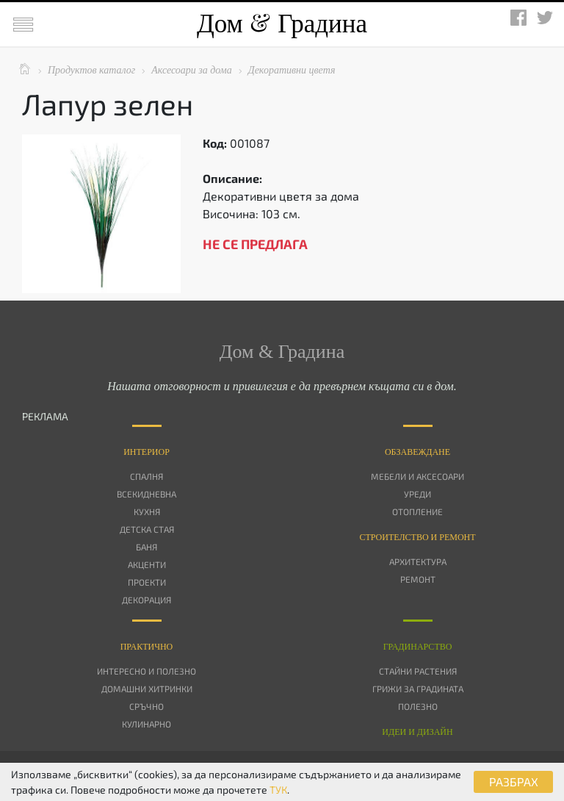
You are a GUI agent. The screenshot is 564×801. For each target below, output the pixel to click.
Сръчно (146, 706)
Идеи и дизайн (417, 732)
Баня (146, 547)
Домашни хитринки (146, 688)
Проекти (147, 582)
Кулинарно (146, 724)
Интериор (146, 452)
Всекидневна (146, 494)
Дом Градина (282, 24)
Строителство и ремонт (417, 537)
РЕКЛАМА (45, 416)
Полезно (418, 706)
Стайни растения (418, 671)
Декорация (146, 600)
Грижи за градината (417, 688)
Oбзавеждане (417, 452)
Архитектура (417, 561)
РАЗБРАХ (513, 782)
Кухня (147, 511)
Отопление (417, 511)
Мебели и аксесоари (417, 476)
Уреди (417, 494)
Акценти (147, 564)
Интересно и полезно (146, 671)
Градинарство (417, 647)
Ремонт (417, 579)
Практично (146, 647)
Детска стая (147, 529)
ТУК (278, 789)
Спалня (146, 476)
